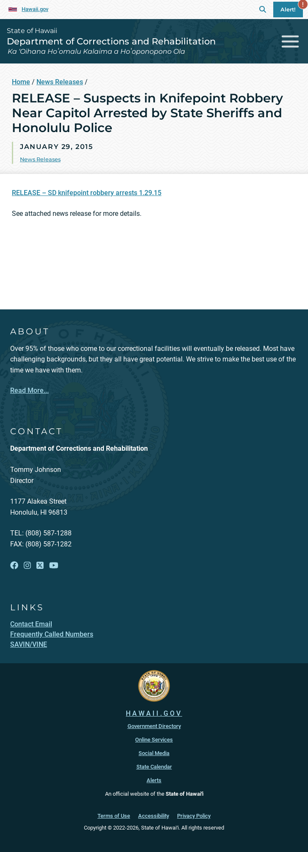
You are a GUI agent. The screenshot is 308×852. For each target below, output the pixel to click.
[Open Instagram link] (27, 565)
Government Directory (154, 726)
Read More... (29, 390)
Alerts (154, 780)
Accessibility (153, 816)
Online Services (154, 739)
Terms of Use (113, 816)
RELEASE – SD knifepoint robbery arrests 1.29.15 (86, 193)
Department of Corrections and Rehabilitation (111, 41)
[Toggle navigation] (290, 41)
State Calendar (154, 767)
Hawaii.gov (35, 9)
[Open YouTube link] (53, 565)
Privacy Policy (194, 816)
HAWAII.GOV (154, 713)
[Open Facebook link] (14, 565)
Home (21, 82)
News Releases (59, 82)
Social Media (154, 753)
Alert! (291, 7)
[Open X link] (40, 565)
